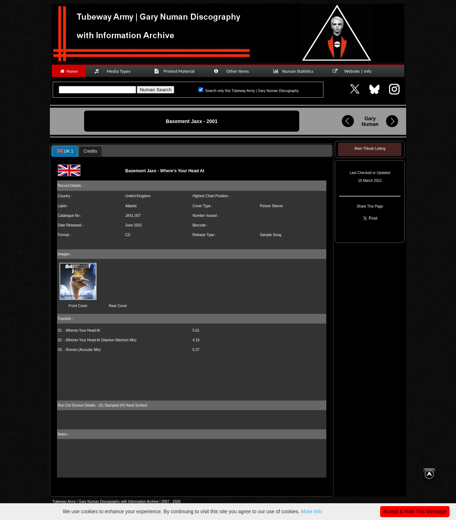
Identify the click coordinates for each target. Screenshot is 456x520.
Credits (90, 151)
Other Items (235, 71)
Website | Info (354, 71)
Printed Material (175, 71)
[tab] (65, 151)
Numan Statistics (294, 71)
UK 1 (65, 151)
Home (68, 71)
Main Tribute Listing (369, 149)
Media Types (115, 71)
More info (311, 511)
